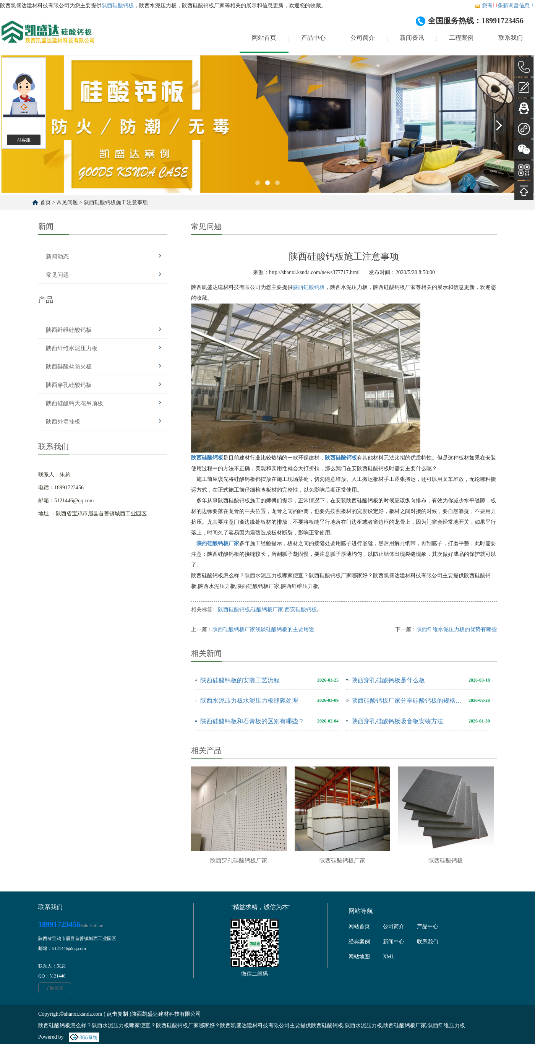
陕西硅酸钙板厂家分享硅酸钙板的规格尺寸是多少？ (408, 700)
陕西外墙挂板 (63, 422)
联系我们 (510, 37)
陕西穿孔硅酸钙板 (69, 385)
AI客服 (24, 140)
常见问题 (67, 202)
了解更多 (54, 987)
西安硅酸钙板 (301, 609)
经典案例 (359, 942)
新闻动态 (57, 256)
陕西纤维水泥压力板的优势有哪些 (457, 629)
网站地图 (359, 957)
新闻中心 (393, 942)
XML (389, 957)
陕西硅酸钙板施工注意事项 (116, 202)
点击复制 (117, 1014)
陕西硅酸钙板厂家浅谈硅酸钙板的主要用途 (263, 629)
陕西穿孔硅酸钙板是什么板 (388, 680)
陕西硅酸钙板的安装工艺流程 (240, 680)
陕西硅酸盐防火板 (69, 367)
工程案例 (461, 37)
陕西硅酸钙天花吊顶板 (74, 403)
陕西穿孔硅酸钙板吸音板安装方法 (397, 721)
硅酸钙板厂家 (267, 609)
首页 (45, 202)
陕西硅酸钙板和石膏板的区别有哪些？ (252, 721)
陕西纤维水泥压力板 (71, 348)
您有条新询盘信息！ (505, 5)
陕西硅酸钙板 (118, 5)
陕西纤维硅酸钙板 (69, 330)
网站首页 (264, 37)
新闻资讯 (412, 37)
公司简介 (362, 37)
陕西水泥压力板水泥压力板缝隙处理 (249, 700)
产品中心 (313, 37)
